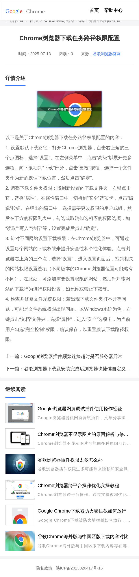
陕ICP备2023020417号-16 (79, 568)
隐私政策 (44, 568)
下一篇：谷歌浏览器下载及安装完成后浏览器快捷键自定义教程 (69, 368)
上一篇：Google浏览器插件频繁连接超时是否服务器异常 (64, 356)
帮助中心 (113, 10)
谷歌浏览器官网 (107, 53)
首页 (94, 10)
